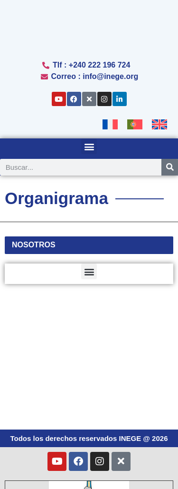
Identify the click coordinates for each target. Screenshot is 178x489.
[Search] (169, 167)
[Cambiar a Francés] (110, 124)
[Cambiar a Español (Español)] (48, 471)
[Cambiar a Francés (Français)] (89, 440)
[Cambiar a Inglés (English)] (116, 471)
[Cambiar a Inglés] (159, 124)
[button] (89, 146)
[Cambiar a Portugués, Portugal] (134, 124)
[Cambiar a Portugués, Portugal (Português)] (89, 456)
